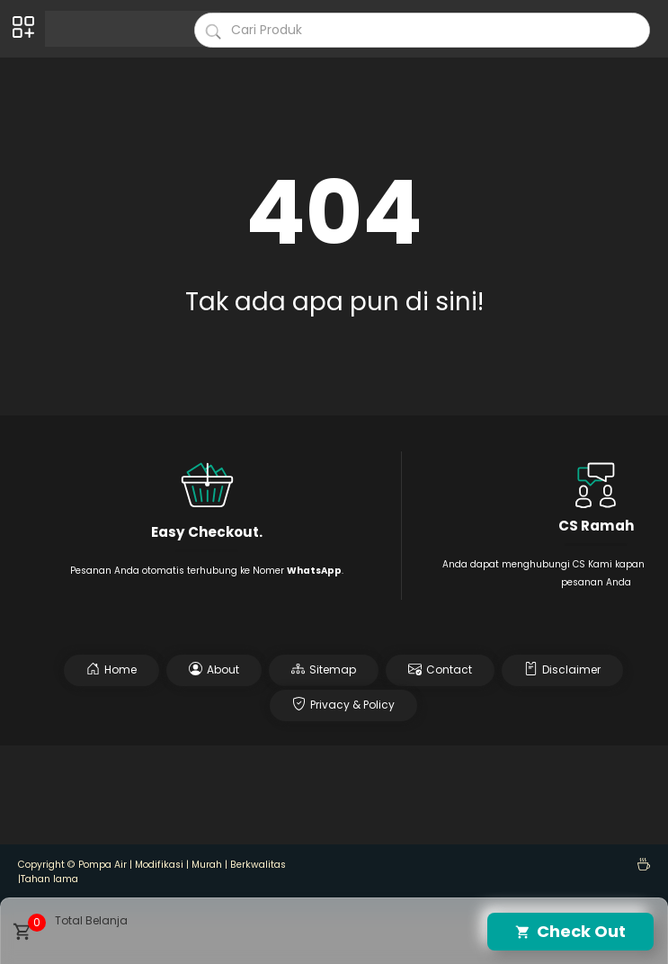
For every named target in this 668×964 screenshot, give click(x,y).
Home (111, 669)
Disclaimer (562, 669)
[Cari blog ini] (422, 30)
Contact (440, 669)
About (214, 669)
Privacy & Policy (343, 704)
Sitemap (323, 669)
